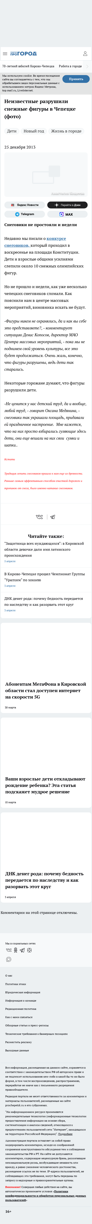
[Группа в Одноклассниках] (15, 950)
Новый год (34, 131)
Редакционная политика (20, 1009)
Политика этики (15, 984)
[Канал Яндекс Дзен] (67, 205)
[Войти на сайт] (85, 53)
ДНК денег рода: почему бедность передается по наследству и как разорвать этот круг (46, 604)
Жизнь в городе (66, 131)
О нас (8, 975)
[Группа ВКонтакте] (8, 950)
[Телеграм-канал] (24, 214)
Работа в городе (70, 66)
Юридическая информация (22, 992)
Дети (12, 131)
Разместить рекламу (18, 1042)
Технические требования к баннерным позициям (36, 1034)
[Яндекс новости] (24, 205)
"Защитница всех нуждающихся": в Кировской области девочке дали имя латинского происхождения (46, 552)
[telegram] (54, 517)
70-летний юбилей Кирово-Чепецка (28, 66)
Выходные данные (17, 1050)
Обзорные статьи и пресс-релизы (27, 1025)
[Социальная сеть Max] (67, 214)
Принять (76, 79)
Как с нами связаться (18, 1017)
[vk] (40, 517)
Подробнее (65, 1134)
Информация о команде (20, 1000)
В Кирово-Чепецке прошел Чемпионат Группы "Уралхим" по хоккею (46, 580)
